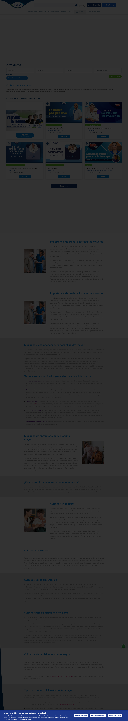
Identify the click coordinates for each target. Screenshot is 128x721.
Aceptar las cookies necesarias (98, 715)
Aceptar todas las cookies (115, 715)
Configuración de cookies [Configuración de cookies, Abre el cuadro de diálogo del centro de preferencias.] (81, 715)
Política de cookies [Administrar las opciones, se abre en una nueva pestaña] (26, 719)
